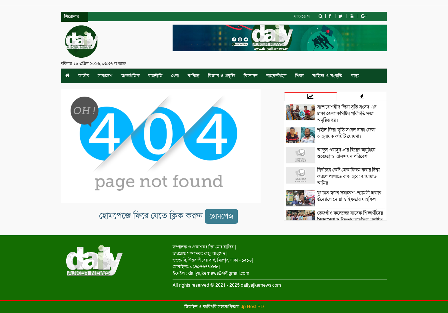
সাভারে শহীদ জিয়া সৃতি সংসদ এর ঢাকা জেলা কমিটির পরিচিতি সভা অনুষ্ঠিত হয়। (346, 113)
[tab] (310, 96)
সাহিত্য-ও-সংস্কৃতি (327, 76)
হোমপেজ (221, 216)
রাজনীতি (155, 76)
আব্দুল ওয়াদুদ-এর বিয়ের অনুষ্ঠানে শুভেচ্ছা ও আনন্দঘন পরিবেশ (346, 153)
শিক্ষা (299, 76)
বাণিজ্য (193, 76)
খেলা (175, 76)
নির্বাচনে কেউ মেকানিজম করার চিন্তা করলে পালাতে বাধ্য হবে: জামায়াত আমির (348, 176)
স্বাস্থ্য (355, 76)
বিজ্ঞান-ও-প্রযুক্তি (221, 76)
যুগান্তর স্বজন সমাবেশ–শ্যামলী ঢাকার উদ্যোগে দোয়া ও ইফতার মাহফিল (349, 196)
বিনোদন (250, 76)
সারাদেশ (105, 76)
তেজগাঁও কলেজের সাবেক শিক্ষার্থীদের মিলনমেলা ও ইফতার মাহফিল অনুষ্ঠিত (350, 216)
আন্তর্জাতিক (130, 76)
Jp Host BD (252, 307)
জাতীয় (83, 76)
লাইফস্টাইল (276, 76)
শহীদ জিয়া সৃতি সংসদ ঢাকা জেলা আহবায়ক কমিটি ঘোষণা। (346, 133)
